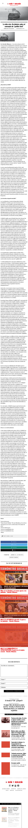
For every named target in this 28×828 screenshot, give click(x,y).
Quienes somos (6, 788)
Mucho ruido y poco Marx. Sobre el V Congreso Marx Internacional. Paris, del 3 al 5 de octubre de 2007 (18, 733)
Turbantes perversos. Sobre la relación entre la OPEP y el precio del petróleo (18, 755)
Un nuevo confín (15, 763)
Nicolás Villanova (14, 557)
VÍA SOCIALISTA (18, 790)
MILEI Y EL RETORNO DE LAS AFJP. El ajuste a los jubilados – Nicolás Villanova (13, 620)
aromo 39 (13, 554)
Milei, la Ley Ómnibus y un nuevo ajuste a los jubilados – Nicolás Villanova (13, 591)
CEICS (7, 790)
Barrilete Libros (21, 788)
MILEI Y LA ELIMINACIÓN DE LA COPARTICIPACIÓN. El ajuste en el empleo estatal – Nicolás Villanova (13, 650)
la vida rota (20, 554)
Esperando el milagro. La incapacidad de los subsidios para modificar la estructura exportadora (18, 744)
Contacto (13, 788)
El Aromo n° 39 (21, 28)
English (12, 790)
